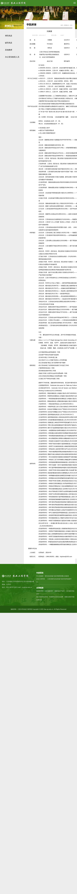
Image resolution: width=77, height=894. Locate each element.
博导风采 (8, 86)
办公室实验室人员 (12, 107)
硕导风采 (8, 93)
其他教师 (8, 100)
